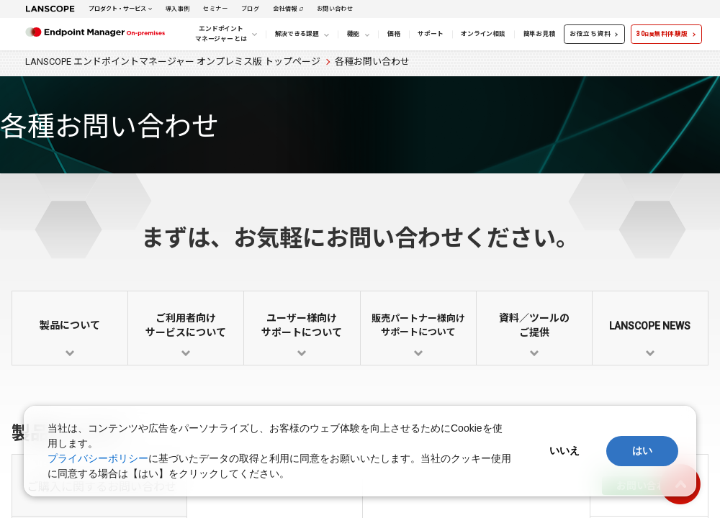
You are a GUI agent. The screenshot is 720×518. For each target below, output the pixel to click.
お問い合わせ (335, 8)
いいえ (564, 450)
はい (642, 450)
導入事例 (178, 8)
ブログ (250, 8)
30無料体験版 (662, 33)
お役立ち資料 (590, 33)
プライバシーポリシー (98, 458)
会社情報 (285, 8)
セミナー (215, 8)
